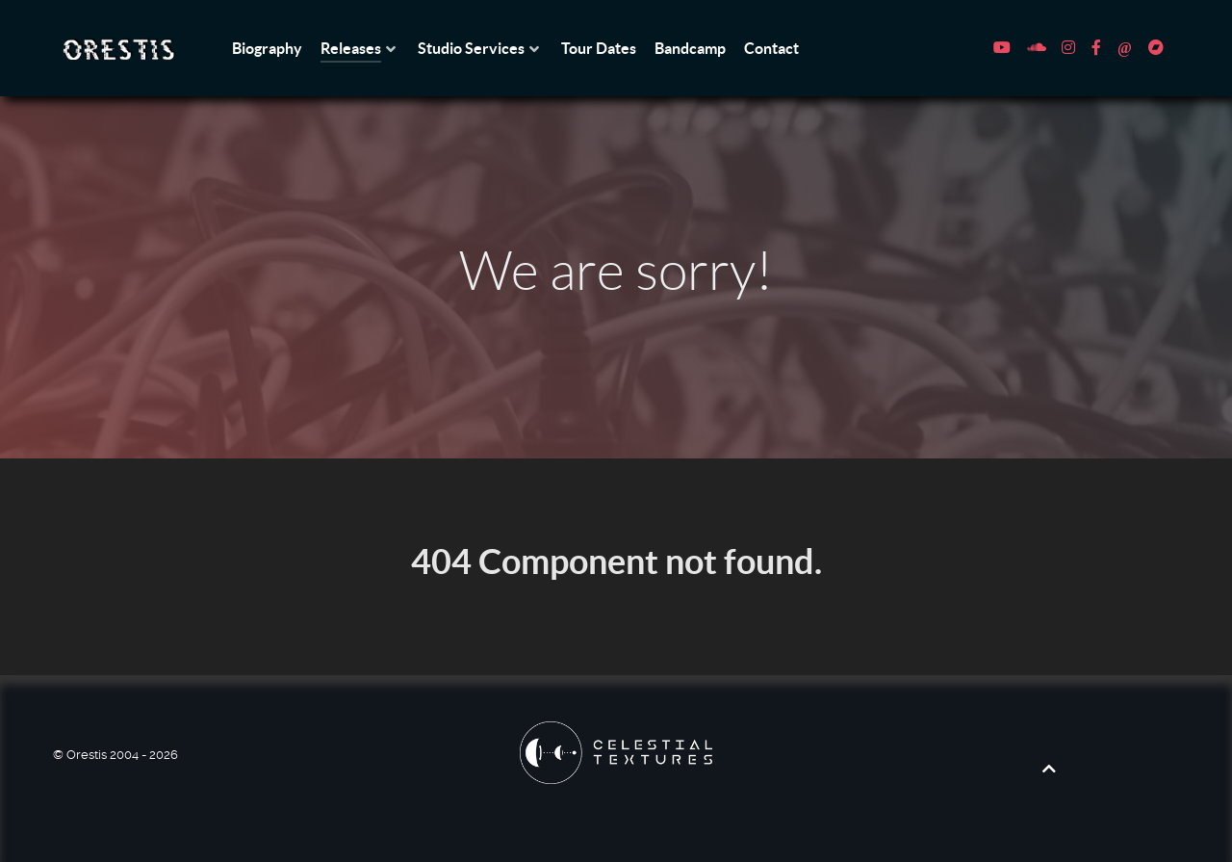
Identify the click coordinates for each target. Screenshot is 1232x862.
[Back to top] (1049, 768)
